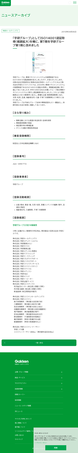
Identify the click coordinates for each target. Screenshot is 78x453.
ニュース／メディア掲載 (23, 406)
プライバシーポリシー (41, 442)
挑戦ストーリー (20, 394)
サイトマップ (19, 439)
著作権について (20, 427)
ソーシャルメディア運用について (25, 431)
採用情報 (18, 400)
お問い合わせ (19, 435)
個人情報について (21, 423)
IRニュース (18, 411)
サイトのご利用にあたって (23, 419)
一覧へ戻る (39, 343)
